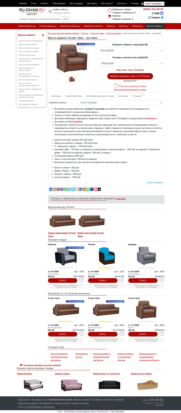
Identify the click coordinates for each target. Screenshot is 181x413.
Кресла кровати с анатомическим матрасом (102, 357)
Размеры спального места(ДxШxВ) (130, 57)
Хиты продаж (76, 3)
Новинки (119, 399)
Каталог (45, 3)
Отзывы (135, 3)
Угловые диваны (47, 26)
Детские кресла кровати (28, 80)
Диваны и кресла (81, 399)
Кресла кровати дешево (28, 44)
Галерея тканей (62, 403)
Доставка (92, 3)
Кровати (124, 26)
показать (121, 198)
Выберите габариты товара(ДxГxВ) (130, 44)
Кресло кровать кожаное (28, 104)
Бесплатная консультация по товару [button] (130, 89)
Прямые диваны (27, 26)
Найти (65, 19)
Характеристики (74, 96)
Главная (23, 3)
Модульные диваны (70, 26)
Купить (62, 280)
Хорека (110, 26)
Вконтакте (49, 407)
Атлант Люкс (54, 298)
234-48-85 (153, 9)
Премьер (52, 244)
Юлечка (91, 244)
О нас (33, 3)
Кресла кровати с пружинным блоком (125, 357)
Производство (46, 403)
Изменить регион (57, 102)
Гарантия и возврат (28, 403)
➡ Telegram (155, 17)
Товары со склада (80, 403)
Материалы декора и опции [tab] (100, 96)
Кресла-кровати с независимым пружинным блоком (149, 357)
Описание (56, 96)
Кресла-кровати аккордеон (29, 65)
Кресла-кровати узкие (27, 55)
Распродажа (59, 3)
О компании (97, 399)
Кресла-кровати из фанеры (29, 48)
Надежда (132, 244)
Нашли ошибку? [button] (155, 182)
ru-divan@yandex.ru (33, 407)
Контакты (122, 3)
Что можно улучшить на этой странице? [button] (42, 365)
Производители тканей (60, 399)
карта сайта (159, 405)
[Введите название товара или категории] (40, 18)
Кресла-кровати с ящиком (29, 51)
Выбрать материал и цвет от (130, 76)
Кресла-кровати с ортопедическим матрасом (59, 357)
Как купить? (107, 3)
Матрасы (137, 26)
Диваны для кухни (93, 26)
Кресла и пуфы (154, 26)
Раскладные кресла (26, 101)
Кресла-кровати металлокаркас (31, 41)
